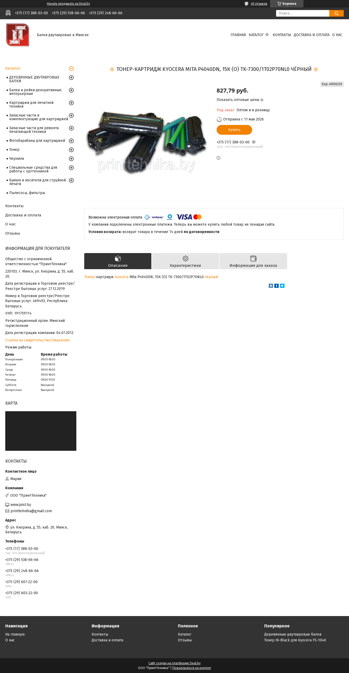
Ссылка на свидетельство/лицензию (37, 340)
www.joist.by (21, 504)
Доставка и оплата (312, 35)
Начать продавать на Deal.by (68, 4)
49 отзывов (259, 4)
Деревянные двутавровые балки (292, 634)
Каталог (256, 35)
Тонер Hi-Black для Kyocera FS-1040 (295, 640)
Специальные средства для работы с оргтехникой (33, 169)
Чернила (16, 158)
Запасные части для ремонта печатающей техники (34, 130)
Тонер (89, 277)
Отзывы (12, 233)
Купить (234, 130)
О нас (337, 35)
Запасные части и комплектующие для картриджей (38, 117)
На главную (15, 634)
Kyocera (121, 277)
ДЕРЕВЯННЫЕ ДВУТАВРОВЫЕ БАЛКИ (34, 79)
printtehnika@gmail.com (31, 511)
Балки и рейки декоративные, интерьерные (35, 92)
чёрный (211, 277)
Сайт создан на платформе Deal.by (174, 663)
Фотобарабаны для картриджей (37, 140)
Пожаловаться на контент (191, 668)
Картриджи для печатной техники (31, 104)
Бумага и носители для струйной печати (37, 182)
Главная (238, 35)
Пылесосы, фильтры (27, 193)
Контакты (282, 35)
